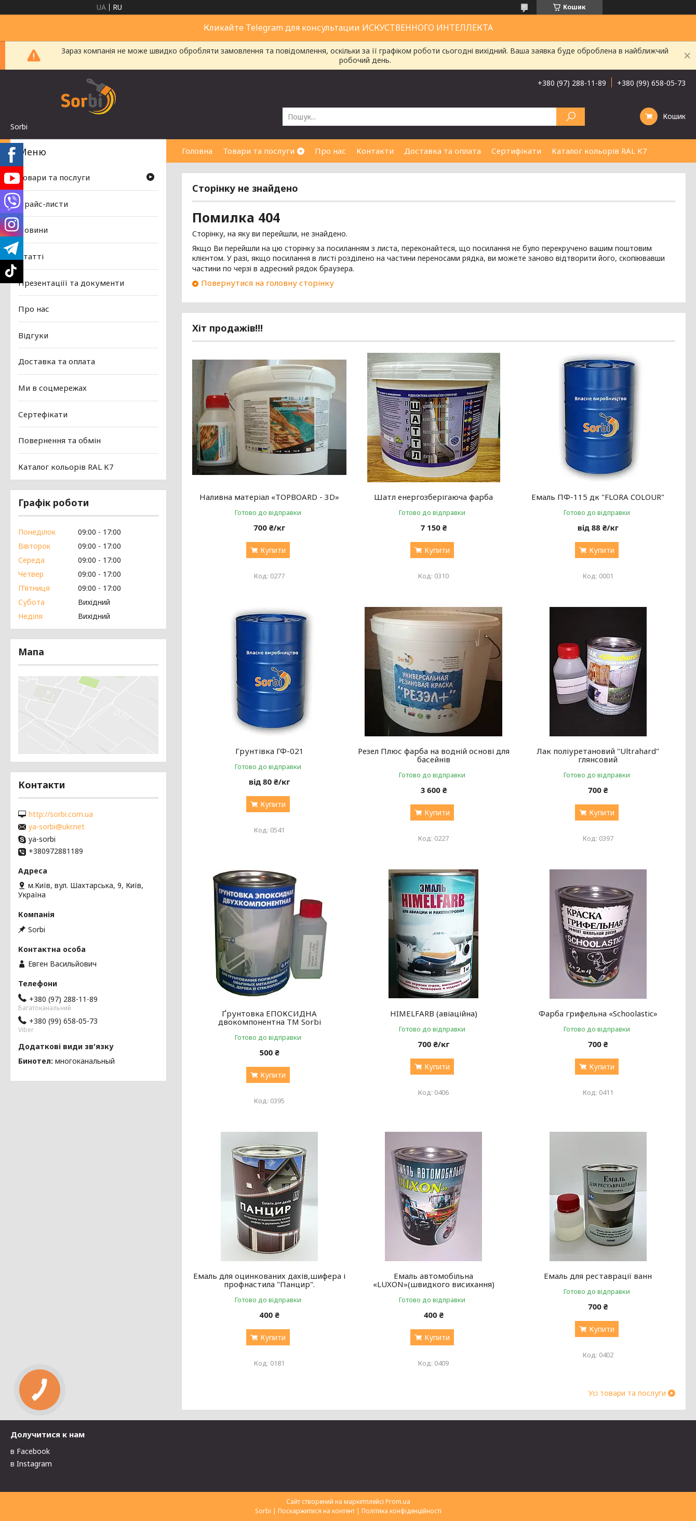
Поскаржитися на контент (316, 1510)
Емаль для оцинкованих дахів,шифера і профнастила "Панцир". (269, 1280)
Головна (197, 151)
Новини (33, 229)
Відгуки (33, 335)
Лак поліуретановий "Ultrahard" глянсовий (598, 755)
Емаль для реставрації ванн (598, 1276)
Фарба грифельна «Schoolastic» (598, 1013)
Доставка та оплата (442, 151)
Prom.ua (397, 1501)
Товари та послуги (259, 151)
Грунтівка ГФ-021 (269, 751)
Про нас (330, 151)
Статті (31, 256)
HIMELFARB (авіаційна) (433, 1013)
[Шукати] (570, 117)
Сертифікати (516, 151)
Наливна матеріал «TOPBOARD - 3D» (269, 497)
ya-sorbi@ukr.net (57, 826)
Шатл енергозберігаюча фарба (433, 497)
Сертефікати (43, 414)
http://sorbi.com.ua (61, 814)
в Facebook (30, 1451)
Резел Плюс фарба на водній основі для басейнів (434, 755)
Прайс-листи (43, 204)
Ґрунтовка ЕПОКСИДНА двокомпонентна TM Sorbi (269, 1017)
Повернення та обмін (59, 440)
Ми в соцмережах (52, 387)
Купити (273, 550)
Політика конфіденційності (401, 1510)
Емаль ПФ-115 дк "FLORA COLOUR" (597, 497)
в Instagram (31, 1464)
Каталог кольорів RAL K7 (599, 151)
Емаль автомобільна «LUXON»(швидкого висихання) (433, 1280)
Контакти (375, 151)
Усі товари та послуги (627, 1393)
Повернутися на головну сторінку (267, 282)
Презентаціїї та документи (71, 282)
